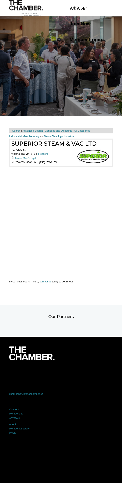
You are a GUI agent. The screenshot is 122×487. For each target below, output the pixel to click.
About (12, 424)
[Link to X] (40, 371)
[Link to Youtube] (102, 371)
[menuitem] (84, 23)
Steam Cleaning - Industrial (58, 136)
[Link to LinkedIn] (61, 371)
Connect (14, 409)
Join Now (80, 23)
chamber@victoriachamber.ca (26, 393)
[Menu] (107, 8)
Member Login (86, 39)
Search (16, 130)
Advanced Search (33, 130)
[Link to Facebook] (19, 371)
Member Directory (19, 428)
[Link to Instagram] (81, 371)
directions (43, 153)
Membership (16, 413)
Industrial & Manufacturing (24, 136)
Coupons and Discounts (58, 130)
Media (12, 432)
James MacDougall (26, 158)
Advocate (14, 417)
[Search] (84, 8)
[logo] (50, 8)
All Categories (82, 130)
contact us (45, 281)
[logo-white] (31, 353)
